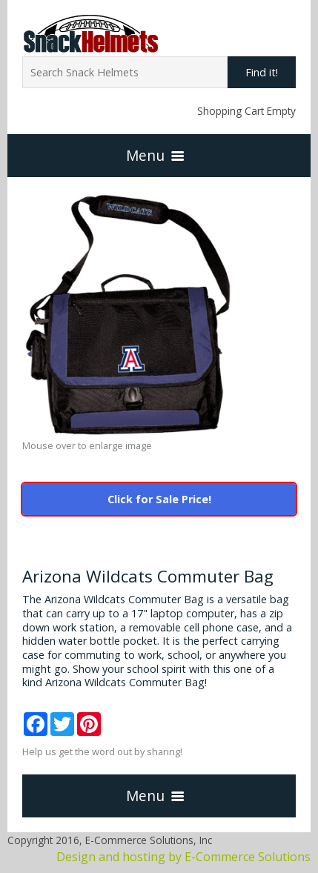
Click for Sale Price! (159, 499)
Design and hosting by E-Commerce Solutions (183, 857)
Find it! (261, 72)
